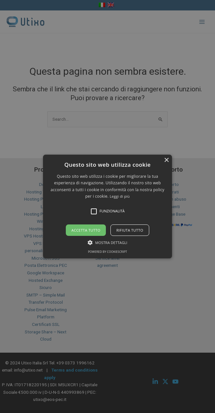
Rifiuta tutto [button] (129, 230)
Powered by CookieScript (107, 252)
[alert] (107, 206)
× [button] (166, 160)
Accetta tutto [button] (85, 230)
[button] (107, 206)
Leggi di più (120, 196)
